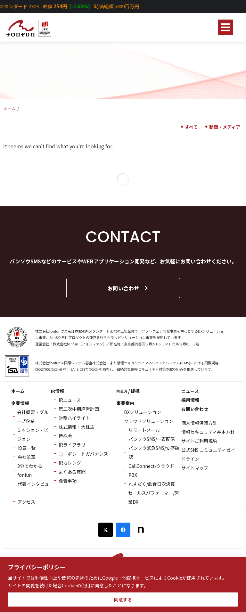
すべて (191, 127)
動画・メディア (224, 127)
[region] (123, 584)
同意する (123, 599)
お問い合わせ (128, 288)
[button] (225, 27)
